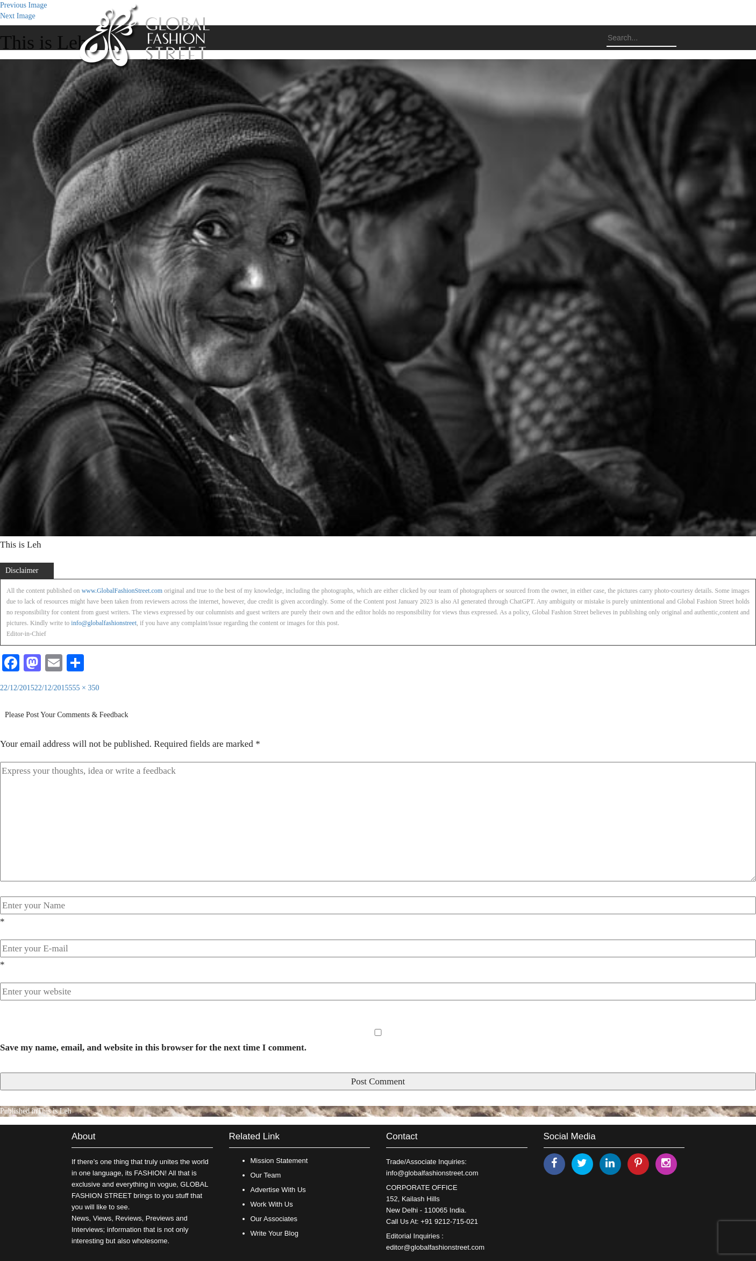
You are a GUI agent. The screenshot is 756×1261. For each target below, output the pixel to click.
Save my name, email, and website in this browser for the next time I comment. (153, 1047)
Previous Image (23, 5)
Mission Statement (279, 1161)
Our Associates (274, 1219)
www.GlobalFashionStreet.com (122, 590)
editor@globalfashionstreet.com (435, 1247)
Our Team (266, 1175)
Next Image (17, 16)
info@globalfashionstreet (104, 623)
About (83, 1136)
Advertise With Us (278, 1190)
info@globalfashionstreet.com (432, 1173)
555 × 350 (84, 688)
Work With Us (272, 1204)
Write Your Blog (274, 1233)
